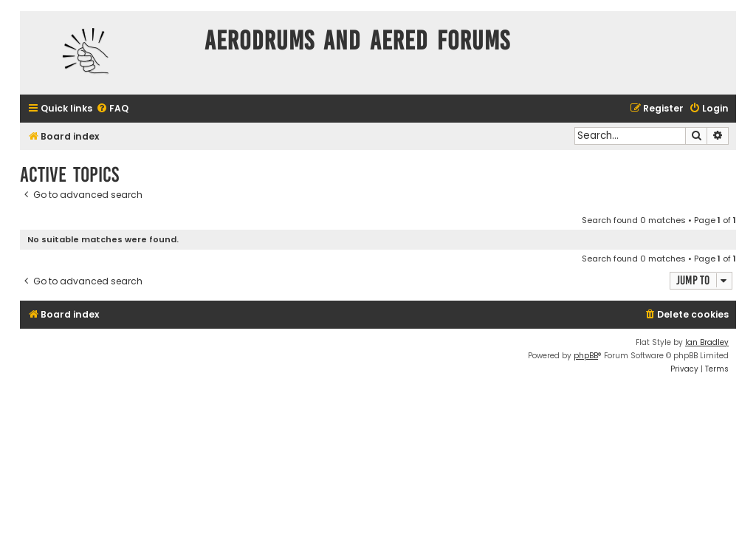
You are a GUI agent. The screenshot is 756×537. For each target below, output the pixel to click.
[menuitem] (112, 109)
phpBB (586, 355)
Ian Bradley (707, 342)
